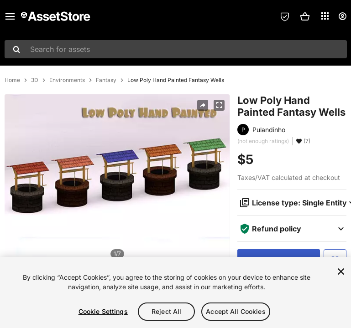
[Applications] (325, 15)
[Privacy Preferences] (284, 16)
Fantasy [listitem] (106, 80)
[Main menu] (10, 16)
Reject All (166, 311)
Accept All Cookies (236, 311)
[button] (304, 16)
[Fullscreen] (219, 105)
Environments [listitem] (67, 80)
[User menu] (342, 16)
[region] (175, 292)
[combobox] (176, 49)
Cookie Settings (103, 311)
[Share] (202, 105)
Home (12, 80)
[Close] (340, 271)
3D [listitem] (34, 80)
